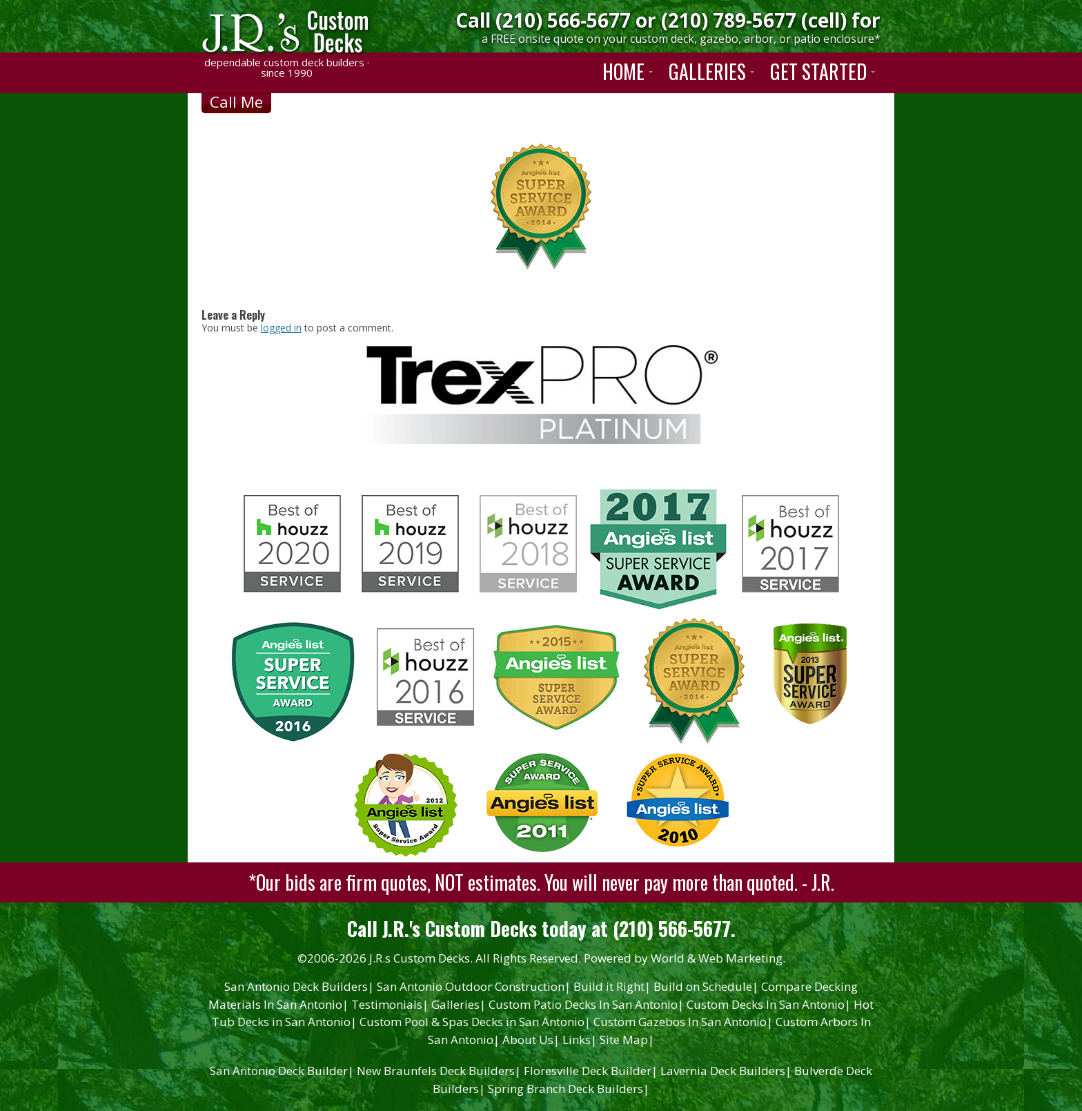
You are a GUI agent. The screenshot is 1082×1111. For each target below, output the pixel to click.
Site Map (627, 1039)
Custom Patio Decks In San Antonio (586, 1004)
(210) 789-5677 (728, 20)
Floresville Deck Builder (591, 1071)
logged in (281, 327)
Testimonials (390, 1004)
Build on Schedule (705, 986)
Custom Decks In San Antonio (769, 1004)
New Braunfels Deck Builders (439, 1071)
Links (579, 1039)
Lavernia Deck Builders (725, 1071)
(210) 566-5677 (563, 20)
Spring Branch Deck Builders (568, 1088)
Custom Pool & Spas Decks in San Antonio (475, 1022)
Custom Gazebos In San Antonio (683, 1022)
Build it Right (612, 986)
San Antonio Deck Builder (282, 1071)
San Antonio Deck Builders (299, 986)
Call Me (236, 101)
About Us (531, 1039)
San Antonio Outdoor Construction (474, 986)
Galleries (458, 1004)
